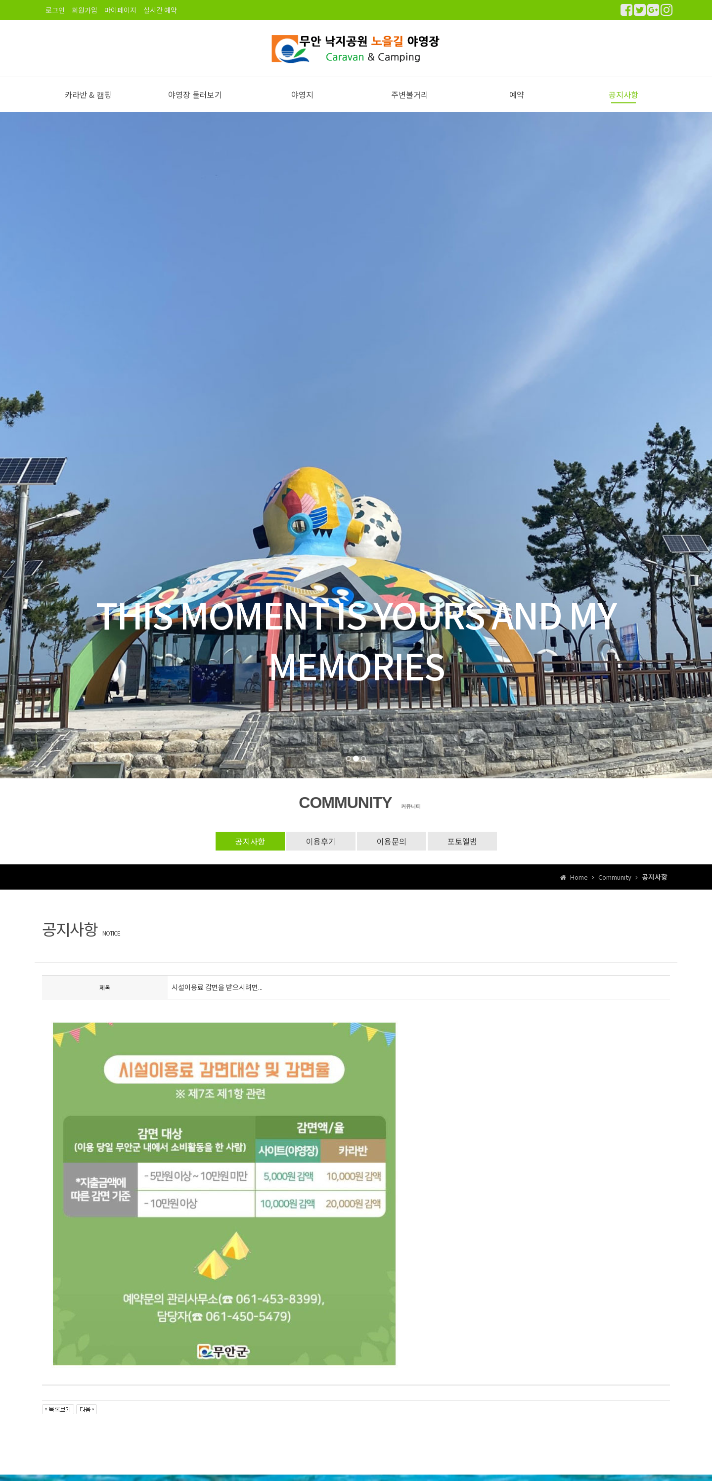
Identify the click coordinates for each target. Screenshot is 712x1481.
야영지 (302, 94)
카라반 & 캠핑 (88, 94)
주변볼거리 (409, 94)
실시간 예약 (160, 10)
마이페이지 (120, 10)
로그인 (55, 10)
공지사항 (623, 94)
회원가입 (84, 10)
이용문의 (391, 841)
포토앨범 (462, 841)
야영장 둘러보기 (195, 94)
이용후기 (321, 841)
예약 (516, 94)
